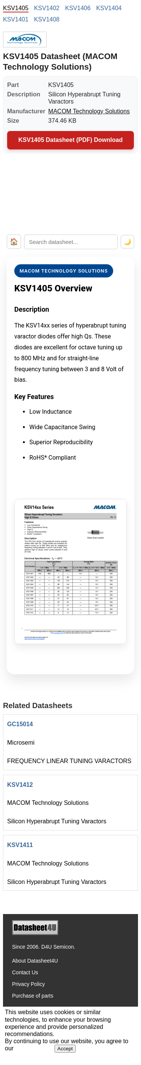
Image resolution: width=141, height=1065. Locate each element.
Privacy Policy (28, 984)
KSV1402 (47, 8)
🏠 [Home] (14, 241)
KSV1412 (20, 785)
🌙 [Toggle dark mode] (127, 242)
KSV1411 (20, 845)
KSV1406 (78, 8)
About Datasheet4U (35, 961)
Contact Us (25, 972)
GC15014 (20, 724)
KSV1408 (47, 19)
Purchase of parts (32, 996)
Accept (65, 1048)
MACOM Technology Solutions (89, 111)
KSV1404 (109, 8)
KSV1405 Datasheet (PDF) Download (70, 140)
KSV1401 (16, 19)
